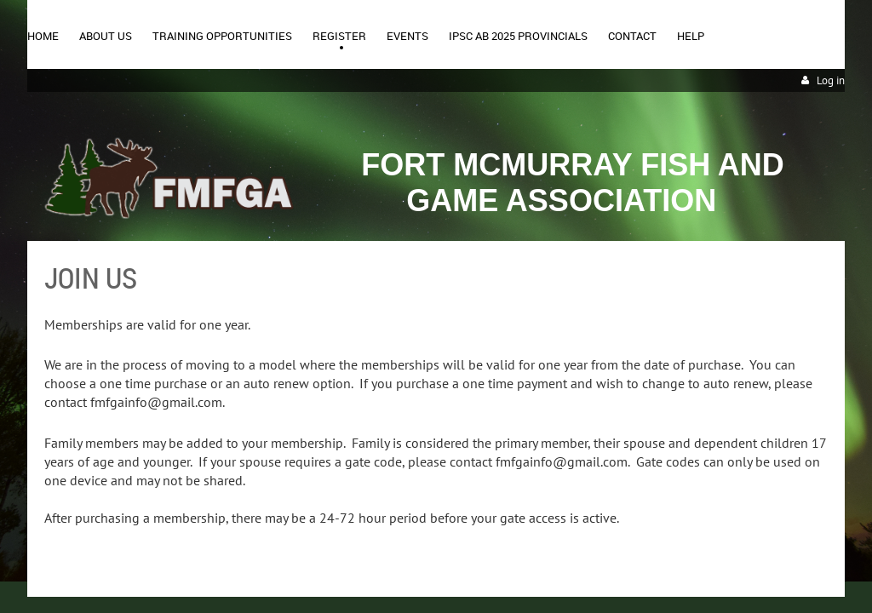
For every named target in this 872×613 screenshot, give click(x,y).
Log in (831, 80)
